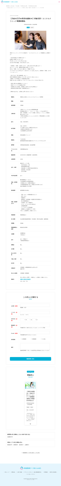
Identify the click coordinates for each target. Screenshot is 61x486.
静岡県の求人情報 (24, 5)
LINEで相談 (19, 469)
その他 (43, 339)
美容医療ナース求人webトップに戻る (31, 449)
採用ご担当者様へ (53, 469)
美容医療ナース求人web (10, 5)
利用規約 (46, 469)
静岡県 (15, 441)
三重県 (26, 441)
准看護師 (34, 339)
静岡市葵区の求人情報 (33, 5)
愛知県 (8, 441)
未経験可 (9, 433)
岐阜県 (20, 441)
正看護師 (24, 339)
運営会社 (13, 469)
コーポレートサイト (31, 471)
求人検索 (17, 5)
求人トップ (7, 469)
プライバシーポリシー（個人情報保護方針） (33, 469)
